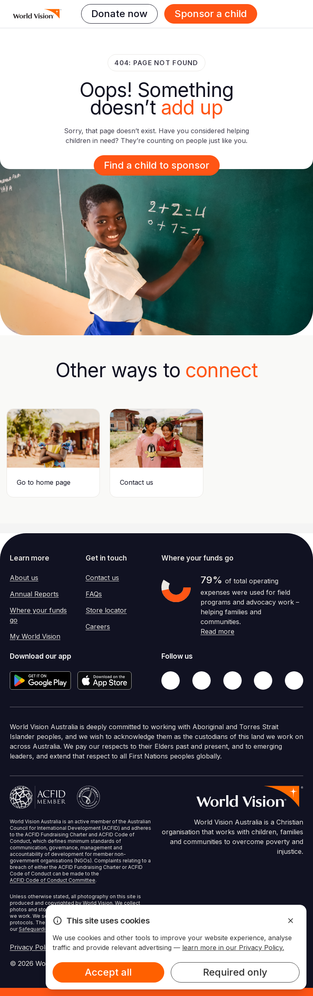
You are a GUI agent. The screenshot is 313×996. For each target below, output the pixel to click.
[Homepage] (37, 14)
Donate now (119, 14)
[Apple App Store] (104, 680)
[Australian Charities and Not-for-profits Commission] (88, 797)
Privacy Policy (32, 947)
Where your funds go (38, 615)
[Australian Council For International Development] (38, 797)
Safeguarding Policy (43, 929)
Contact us (102, 578)
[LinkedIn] (263, 680)
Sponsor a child (210, 14)
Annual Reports (34, 594)
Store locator (106, 610)
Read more (217, 631)
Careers (98, 626)
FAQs (94, 594)
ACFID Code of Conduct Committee (52, 880)
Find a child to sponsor (156, 165)
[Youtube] (294, 680)
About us (24, 578)
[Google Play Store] (40, 680)
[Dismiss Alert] (291, 921)
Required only (235, 972)
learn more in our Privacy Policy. (233, 947)
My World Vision (35, 636)
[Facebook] (170, 680)
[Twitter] (201, 680)
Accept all (108, 972)
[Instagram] (232, 680)
